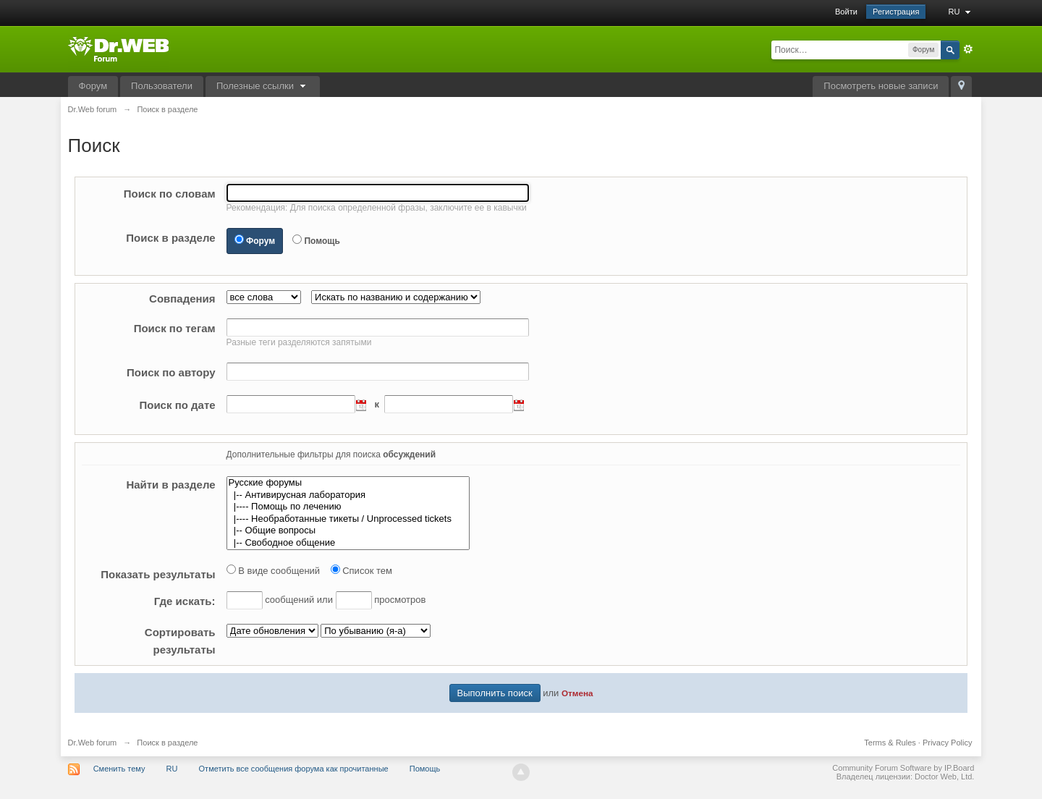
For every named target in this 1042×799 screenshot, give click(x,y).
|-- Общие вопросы (348, 531)
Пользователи (161, 85)
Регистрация (896, 11)
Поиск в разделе (170, 238)
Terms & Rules (890, 742)
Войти (846, 11)
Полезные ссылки (262, 85)
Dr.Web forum (92, 742)
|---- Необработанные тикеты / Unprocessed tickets (348, 519)
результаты (180, 641)
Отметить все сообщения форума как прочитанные (294, 768)
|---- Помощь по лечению (348, 507)
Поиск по (170, 193)
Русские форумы (348, 483)
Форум (93, 85)
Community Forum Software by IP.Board (903, 768)
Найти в (170, 484)
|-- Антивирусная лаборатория (348, 495)
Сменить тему (119, 768)
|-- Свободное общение (348, 543)
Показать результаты (158, 574)
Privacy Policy (947, 742)
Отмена (577, 693)
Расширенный (968, 49)
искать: (185, 601)
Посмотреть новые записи (880, 85)
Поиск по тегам (175, 328)
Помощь (321, 241)
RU (961, 11)
